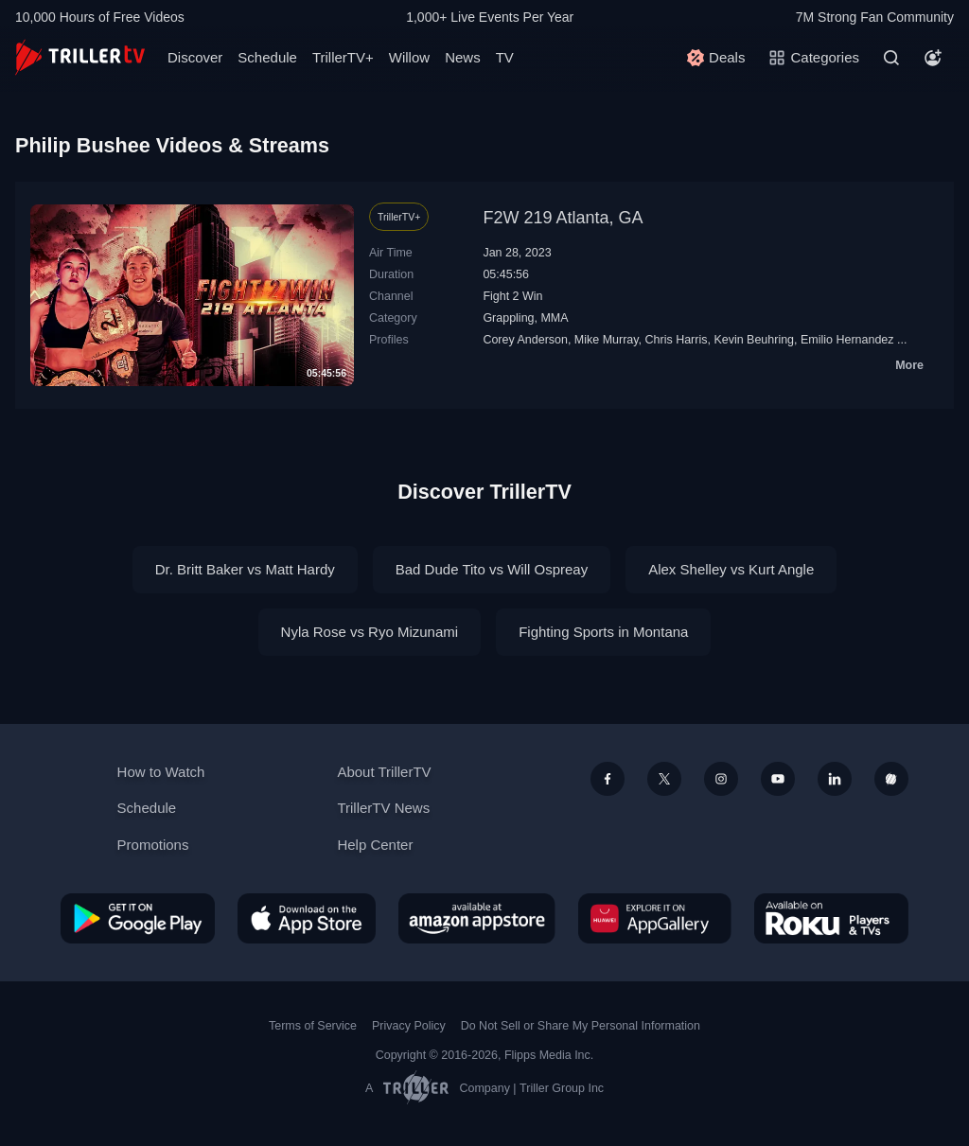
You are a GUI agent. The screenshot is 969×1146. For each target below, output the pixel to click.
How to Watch (161, 772)
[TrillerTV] (80, 57)
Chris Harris (676, 339)
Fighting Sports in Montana (603, 632)
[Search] (891, 58)
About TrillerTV (384, 772)
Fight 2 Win (512, 296)
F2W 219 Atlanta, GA (563, 217)
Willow (409, 57)
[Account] (933, 58)
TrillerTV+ (343, 57)
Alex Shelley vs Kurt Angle (731, 569)
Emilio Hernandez (847, 339)
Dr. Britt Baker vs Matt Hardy (245, 569)
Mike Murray (606, 339)
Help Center (375, 845)
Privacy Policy (409, 1025)
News (463, 57)
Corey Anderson (525, 339)
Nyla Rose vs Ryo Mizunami (370, 632)
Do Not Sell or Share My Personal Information (580, 1025)
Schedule (267, 57)
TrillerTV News (383, 808)
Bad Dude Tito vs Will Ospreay (492, 569)
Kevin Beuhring (754, 339)
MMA (554, 318)
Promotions (153, 845)
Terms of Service (313, 1025)
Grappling (508, 318)
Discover (194, 57)
